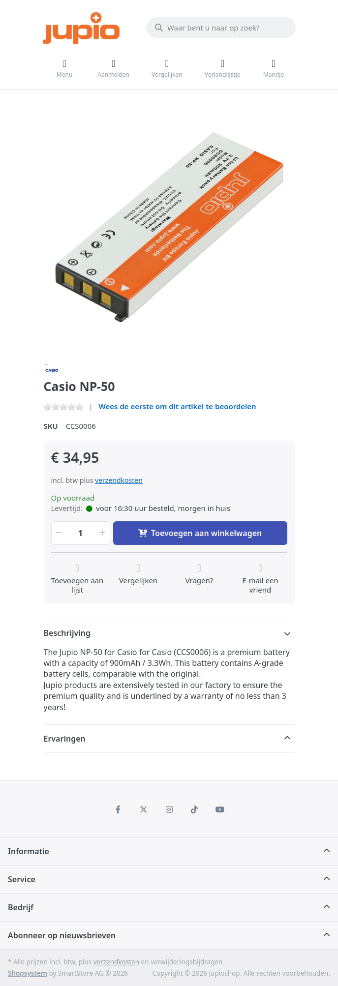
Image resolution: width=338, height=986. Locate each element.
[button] (58, 533)
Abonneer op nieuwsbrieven (62, 935)
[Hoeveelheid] (80, 533)
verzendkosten (119, 480)
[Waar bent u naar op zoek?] (221, 27)
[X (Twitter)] (143, 809)
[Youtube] (220, 809)
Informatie (28, 851)
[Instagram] (169, 809)
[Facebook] (118, 809)
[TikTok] (194, 809)
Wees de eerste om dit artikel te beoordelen (177, 406)
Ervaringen (65, 738)
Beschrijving (67, 632)
